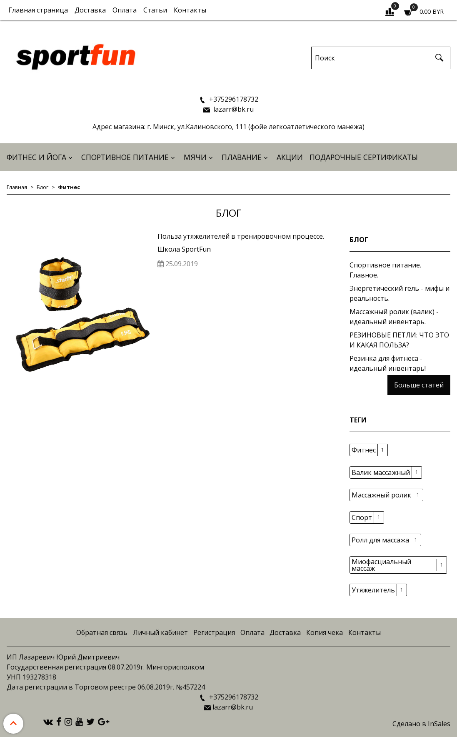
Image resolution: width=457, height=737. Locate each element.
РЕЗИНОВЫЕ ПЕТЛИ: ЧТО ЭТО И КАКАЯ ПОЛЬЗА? (399, 340)
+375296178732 (232, 99)
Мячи (195, 157)
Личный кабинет (160, 632)
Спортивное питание (125, 157)
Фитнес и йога (36, 157)
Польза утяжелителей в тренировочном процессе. (240, 236)
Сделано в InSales (421, 723)
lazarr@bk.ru (233, 109)
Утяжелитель (373, 590)
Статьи (155, 10)
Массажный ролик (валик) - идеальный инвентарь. (394, 316)
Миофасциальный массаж (381, 565)
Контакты (190, 10)
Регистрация (214, 632)
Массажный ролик (381, 495)
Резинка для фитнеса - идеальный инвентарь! (388, 363)
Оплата (124, 10)
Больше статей (419, 385)
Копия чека (324, 632)
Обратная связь (101, 632)
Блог (42, 187)
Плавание (242, 157)
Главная (17, 187)
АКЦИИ (290, 157)
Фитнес (364, 450)
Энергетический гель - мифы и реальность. (400, 293)
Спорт (362, 517)
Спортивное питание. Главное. (385, 270)
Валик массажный (381, 472)
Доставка (90, 10)
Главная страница (38, 10)
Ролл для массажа (380, 540)
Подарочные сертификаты (364, 157)
